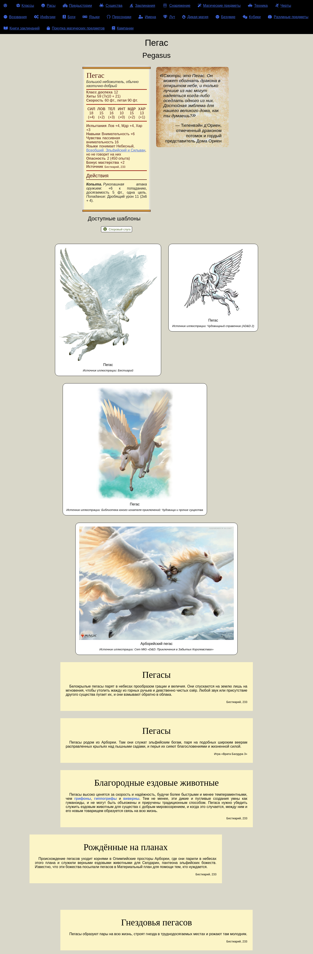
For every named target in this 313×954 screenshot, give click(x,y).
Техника (258, 5)
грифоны (82, 798)
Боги (69, 17)
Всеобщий (95, 150)
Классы (25, 5)
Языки (91, 17)
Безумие (225, 17)
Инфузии (45, 17)
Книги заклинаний (21, 28)
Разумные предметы (288, 17)
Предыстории (77, 5)
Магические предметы (219, 5)
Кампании (123, 28)
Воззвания (15, 17)
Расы (48, 5)
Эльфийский (116, 150)
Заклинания (142, 5)
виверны (131, 798)
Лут (169, 17)
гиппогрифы (105, 798)
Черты (283, 5)
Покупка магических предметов (76, 28)
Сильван (138, 150)
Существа (110, 5)
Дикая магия (195, 17)
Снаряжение (176, 5)
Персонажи (119, 17)
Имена (147, 17)
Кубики (252, 17)
